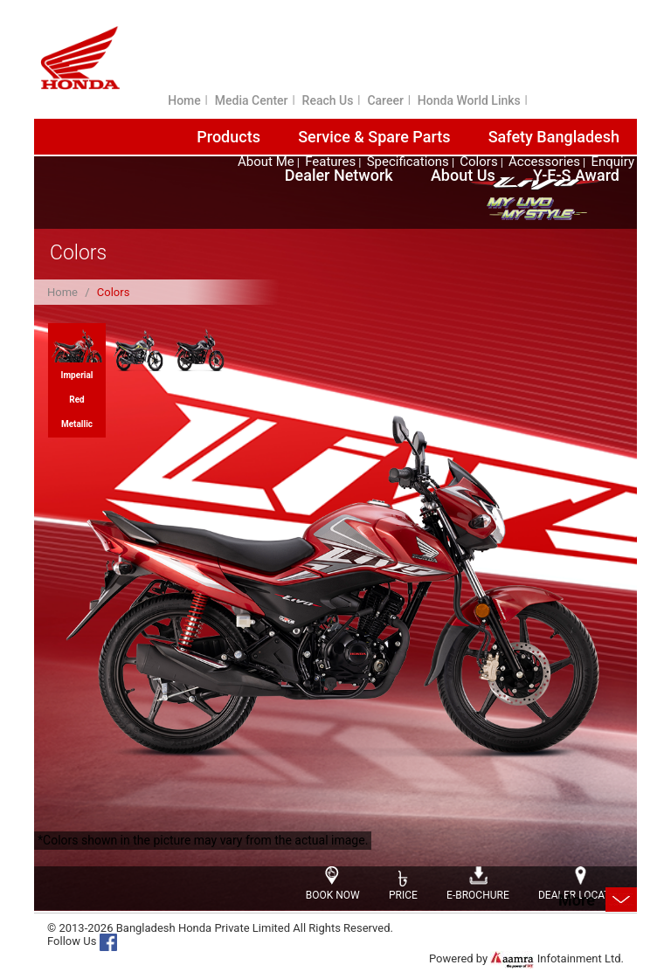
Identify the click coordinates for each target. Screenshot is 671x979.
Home (184, 100)
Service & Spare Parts (374, 137)
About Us (463, 175)
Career (385, 100)
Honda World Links (469, 100)
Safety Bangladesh (553, 137)
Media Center (251, 100)
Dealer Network (339, 175)
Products (228, 137)
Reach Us (328, 100)
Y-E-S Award (576, 175)
